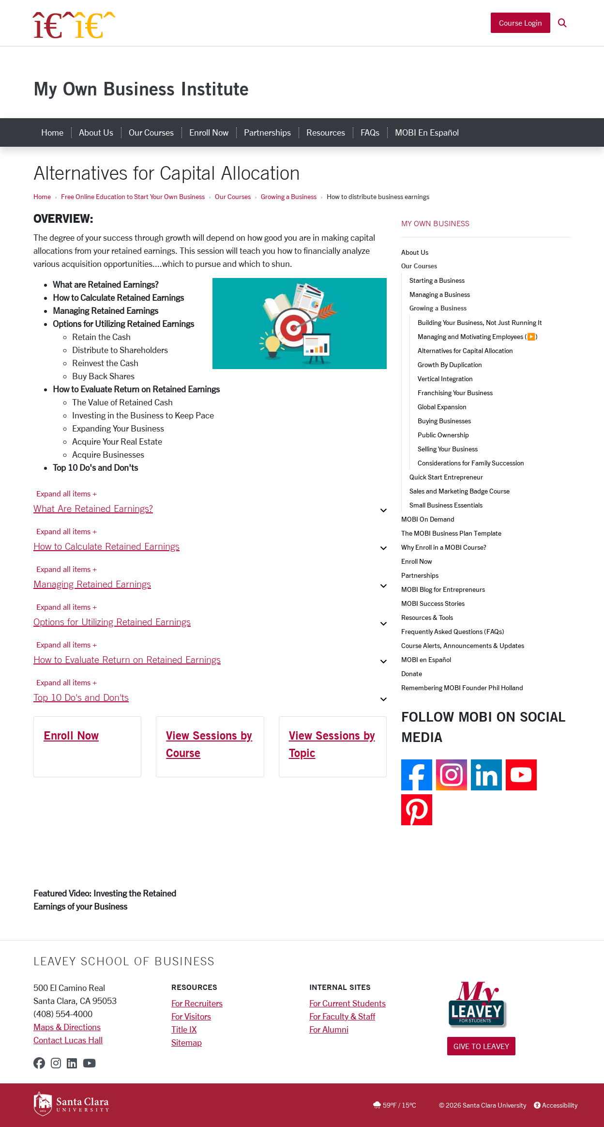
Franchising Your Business (455, 392)
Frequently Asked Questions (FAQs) (452, 631)
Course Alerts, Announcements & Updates (462, 645)
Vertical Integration (445, 378)
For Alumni (328, 1029)
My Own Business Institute (141, 88)
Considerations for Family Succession (471, 463)
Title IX (183, 1029)
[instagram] (56, 1063)
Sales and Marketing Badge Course (459, 491)
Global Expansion (442, 406)
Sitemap (186, 1042)
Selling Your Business (448, 449)
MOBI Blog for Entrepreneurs (443, 589)
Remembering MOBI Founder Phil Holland (462, 687)
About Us (414, 252)
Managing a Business (439, 294)
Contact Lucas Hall (68, 1040)
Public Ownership (443, 435)
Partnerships (419, 575)
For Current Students (347, 1003)
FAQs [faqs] (370, 132)
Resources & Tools (427, 617)
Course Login (520, 23)
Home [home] (52, 132)
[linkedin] (72, 1063)
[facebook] (39, 1063)
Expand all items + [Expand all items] (66, 493)
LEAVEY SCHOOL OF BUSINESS (124, 961)
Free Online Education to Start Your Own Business (133, 196)
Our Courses (233, 196)
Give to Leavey (481, 1045)
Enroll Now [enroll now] (208, 132)
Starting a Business (437, 280)
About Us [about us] (96, 132)
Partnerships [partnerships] (267, 132)
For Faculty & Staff (342, 1016)
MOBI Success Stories (433, 603)
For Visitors (191, 1016)
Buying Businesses (444, 421)
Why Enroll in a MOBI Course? (443, 547)
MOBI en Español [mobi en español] (427, 132)
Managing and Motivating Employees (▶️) (478, 336)
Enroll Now (71, 735)
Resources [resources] (325, 132)
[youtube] (89, 1063)
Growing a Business (289, 196)
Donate (411, 673)
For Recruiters (197, 1003)
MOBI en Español (426, 659)
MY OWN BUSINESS (435, 223)
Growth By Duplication (450, 364)
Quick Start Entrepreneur (446, 477)
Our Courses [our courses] (151, 132)
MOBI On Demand (427, 519)
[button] (562, 23)
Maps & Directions (67, 1027)
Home (42, 196)
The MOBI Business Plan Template (451, 533)
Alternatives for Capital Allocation (465, 350)
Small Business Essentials (446, 505)
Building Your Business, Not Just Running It (480, 322)
